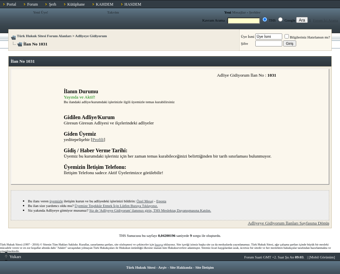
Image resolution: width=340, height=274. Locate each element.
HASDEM (133, 4)
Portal (11, 4)
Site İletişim (204, 267)
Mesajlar (239, 12)
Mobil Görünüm (322, 257)
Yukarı (13, 256)
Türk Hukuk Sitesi (140, 267)
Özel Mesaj (144, 201)
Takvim (113, 12)
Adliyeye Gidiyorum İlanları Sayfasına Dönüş (288, 223)
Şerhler (255, 12)
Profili (98, 139)
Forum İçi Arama (325, 20)
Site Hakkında (181, 267)
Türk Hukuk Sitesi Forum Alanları (44, 36)
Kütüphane (76, 4)
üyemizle (56, 201)
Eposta (161, 201)
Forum (32, 4)
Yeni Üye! (40, 12)
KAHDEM (105, 4)
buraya (159, 244)
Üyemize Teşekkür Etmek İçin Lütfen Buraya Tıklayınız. (116, 206)
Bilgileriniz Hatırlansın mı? (307, 37)
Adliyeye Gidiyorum (91, 36)
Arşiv (162, 267)
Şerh (52, 4)
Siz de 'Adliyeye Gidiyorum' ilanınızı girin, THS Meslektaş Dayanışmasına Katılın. (150, 210)
